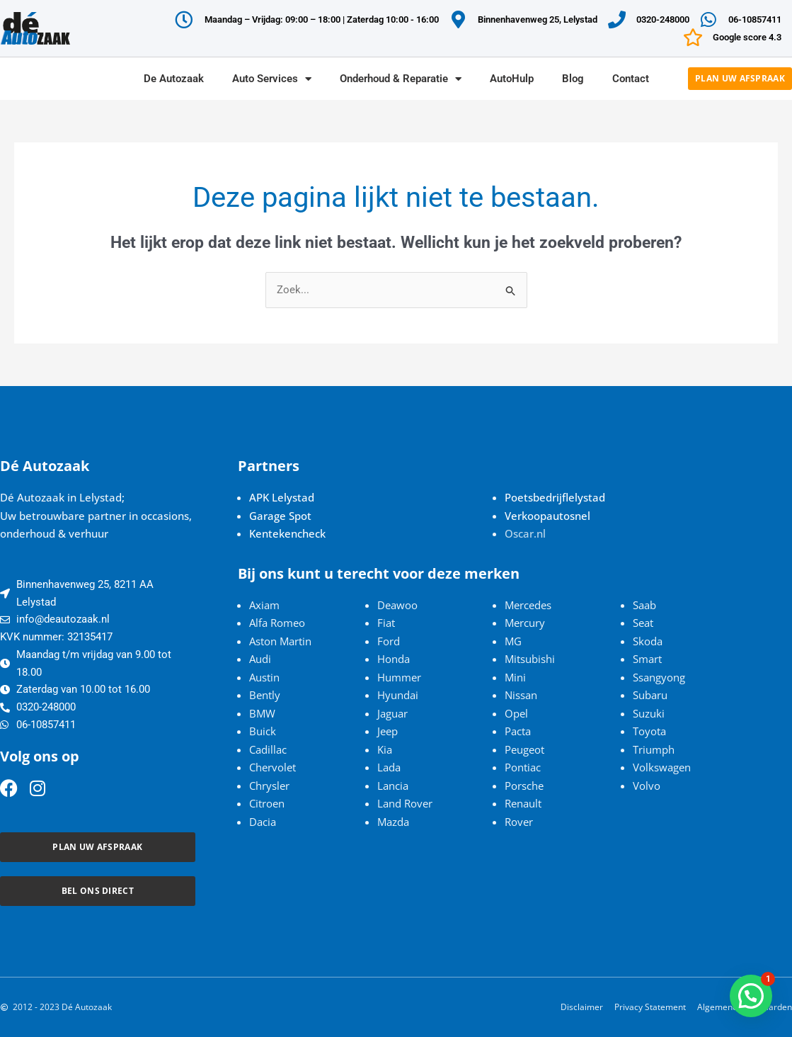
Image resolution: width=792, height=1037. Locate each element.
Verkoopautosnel (547, 516)
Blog (573, 78)
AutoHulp (512, 78)
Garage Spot (280, 516)
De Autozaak (174, 78)
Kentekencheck (287, 533)
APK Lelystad (281, 497)
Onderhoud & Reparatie (400, 79)
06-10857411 (754, 19)
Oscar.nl (525, 533)
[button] (751, 996)
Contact (630, 78)
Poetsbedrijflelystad (555, 497)
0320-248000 (662, 19)
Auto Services (271, 79)
